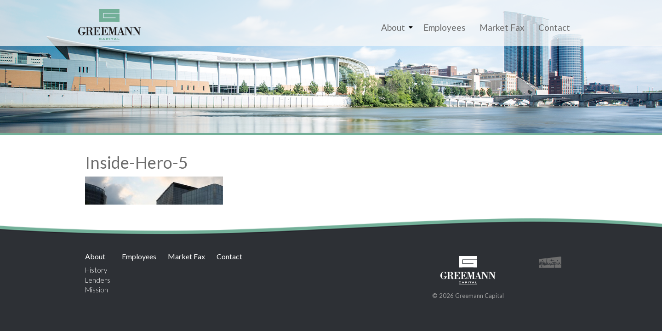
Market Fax (502, 27)
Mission (96, 289)
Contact (554, 27)
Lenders (97, 280)
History (96, 270)
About (393, 27)
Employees (444, 27)
